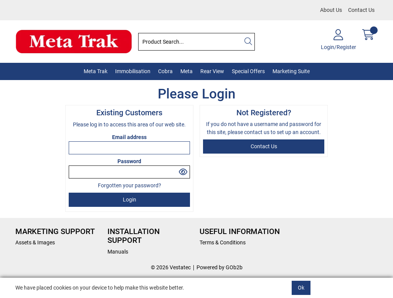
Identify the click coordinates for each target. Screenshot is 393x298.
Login (129, 199)
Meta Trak (95, 71)
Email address (129, 137)
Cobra (165, 71)
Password (129, 161)
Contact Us (361, 10)
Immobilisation (132, 71)
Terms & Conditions (223, 242)
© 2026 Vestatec (171, 267)
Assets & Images (35, 242)
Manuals (117, 252)
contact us (257, 132)
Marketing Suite (291, 71)
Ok (301, 288)
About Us (331, 10)
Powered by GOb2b (219, 267)
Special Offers (248, 71)
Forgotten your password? (129, 185)
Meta (186, 71)
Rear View (212, 71)
